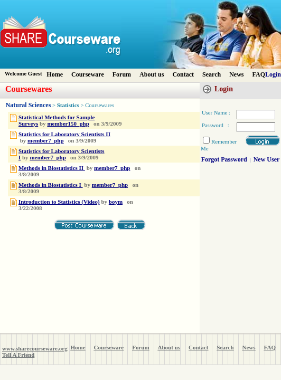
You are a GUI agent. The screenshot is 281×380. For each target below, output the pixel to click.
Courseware (87, 74)
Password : (215, 125)
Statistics (68, 105)
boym (116, 201)
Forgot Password (224, 159)
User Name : (216, 113)
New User (267, 159)
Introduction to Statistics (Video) (59, 201)
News (236, 74)
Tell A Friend (18, 355)
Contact (183, 74)
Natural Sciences (28, 105)
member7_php (45, 140)
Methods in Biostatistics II (51, 168)
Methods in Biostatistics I (50, 185)
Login (273, 74)
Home (54, 74)
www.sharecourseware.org (35, 348)
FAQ (258, 74)
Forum (122, 74)
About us (151, 74)
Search (211, 74)
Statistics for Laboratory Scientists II (64, 134)
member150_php (68, 123)
